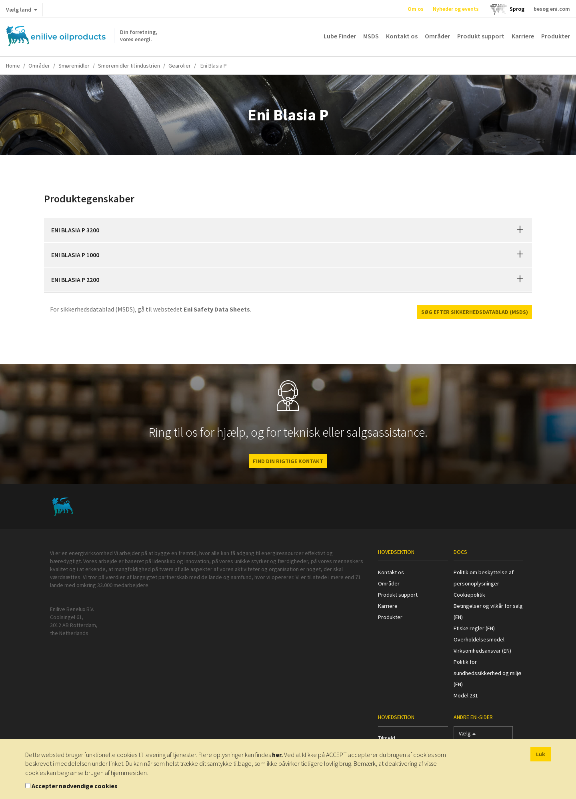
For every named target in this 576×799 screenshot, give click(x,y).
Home (13, 65)
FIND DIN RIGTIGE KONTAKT (288, 461)
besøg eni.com (552, 8)
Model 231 (466, 695)
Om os (416, 8)
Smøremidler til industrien (129, 65)
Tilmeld (386, 737)
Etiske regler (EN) (474, 628)
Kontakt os (402, 36)
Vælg (467, 735)
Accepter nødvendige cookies (75, 786)
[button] (520, 230)
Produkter (555, 36)
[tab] (288, 230)
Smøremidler (74, 65)
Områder (437, 36)
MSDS (371, 36)
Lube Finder (340, 36)
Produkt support (480, 36)
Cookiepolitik (469, 594)
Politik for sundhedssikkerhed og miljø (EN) (487, 673)
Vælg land (21, 11)
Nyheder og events (456, 8)
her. (277, 755)
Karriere (523, 36)
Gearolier (179, 65)
